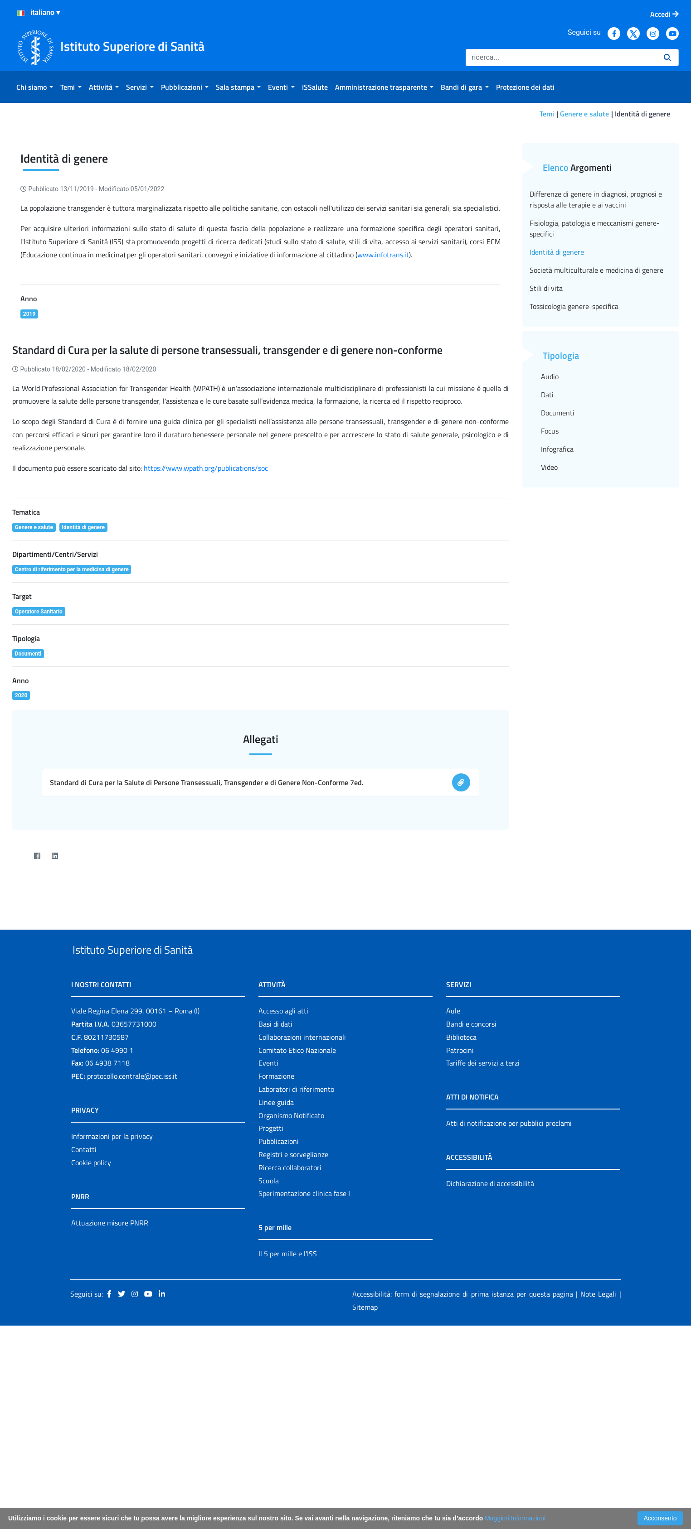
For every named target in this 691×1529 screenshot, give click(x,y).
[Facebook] (37, 1005)
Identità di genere (557, 401)
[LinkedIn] (55, 1005)
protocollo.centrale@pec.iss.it (132, 1245)
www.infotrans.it (383, 403)
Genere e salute (584, 113)
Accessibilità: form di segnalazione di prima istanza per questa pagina (462, 1463)
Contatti (84, 1319)
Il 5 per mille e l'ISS (287, 1423)
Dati (547, 543)
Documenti (557, 561)
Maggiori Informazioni (515, 1518)
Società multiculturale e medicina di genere (596, 419)
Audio (550, 525)
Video (549, 616)
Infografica (557, 598)
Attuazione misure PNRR (109, 1392)
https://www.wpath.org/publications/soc (206, 617)
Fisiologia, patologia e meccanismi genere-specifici (595, 377)
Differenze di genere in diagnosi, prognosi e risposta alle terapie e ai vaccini (596, 348)
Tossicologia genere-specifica (574, 455)
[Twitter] (19, 1005)
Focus (550, 579)
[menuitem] (35, 87)
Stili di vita (546, 437)
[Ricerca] (561, 57)
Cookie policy (91, 1332)
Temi (547, 113)
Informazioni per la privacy (112, 1306)
